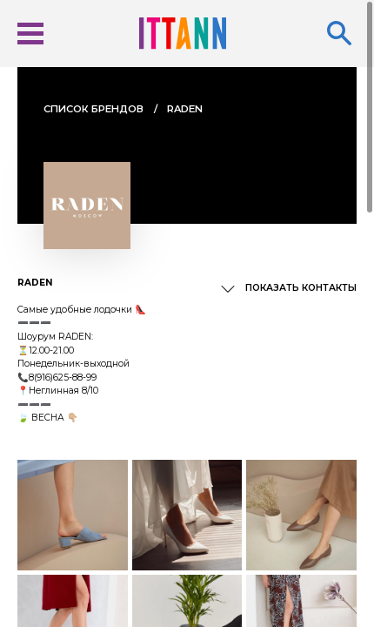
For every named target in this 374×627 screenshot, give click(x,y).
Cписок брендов (93, 109)
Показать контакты (301, 287)
